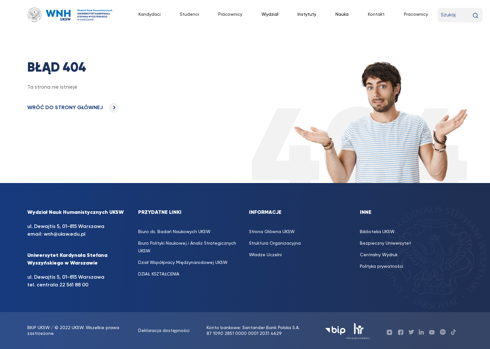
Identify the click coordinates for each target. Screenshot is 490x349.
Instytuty (307, 14)
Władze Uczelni (265, 255)
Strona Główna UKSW (272, 232)
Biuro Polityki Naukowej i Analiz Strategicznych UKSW (187, 247)
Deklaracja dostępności (164, 330)
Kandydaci (149, 14)
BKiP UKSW (38, 328)
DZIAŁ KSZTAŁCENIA (158, 274)
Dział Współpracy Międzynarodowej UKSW (182, 262)
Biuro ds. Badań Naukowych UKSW (174, 232)
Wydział (270, 14)
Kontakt (376, 14)
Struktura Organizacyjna (275, 243)
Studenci (189, 14)
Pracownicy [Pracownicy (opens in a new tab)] (230, 14)
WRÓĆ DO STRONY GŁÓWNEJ (73, 107)
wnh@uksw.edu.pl (64, 234)
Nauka (342, 14)
